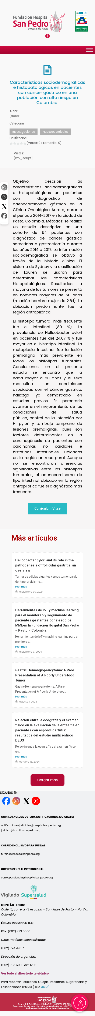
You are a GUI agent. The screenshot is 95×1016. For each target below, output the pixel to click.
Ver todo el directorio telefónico (25, 973)
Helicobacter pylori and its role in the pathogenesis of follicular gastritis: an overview (45, 565)
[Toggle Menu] (89, 50)
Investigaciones (23, 132)
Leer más (21, 586)
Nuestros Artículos (55, 132)
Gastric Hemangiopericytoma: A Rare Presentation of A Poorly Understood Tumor (44, 675)
